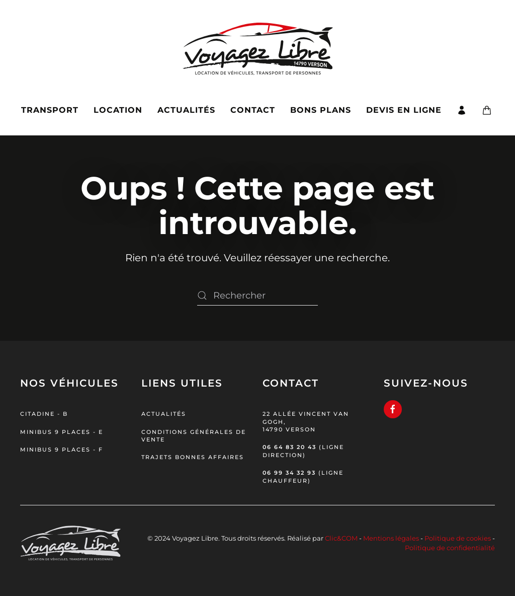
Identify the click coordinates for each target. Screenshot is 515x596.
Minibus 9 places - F (61, 449)
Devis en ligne (404, 110)
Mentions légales (391, 538)
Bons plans (320, 110)
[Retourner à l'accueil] (258, 42)
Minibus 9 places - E (61, 431)
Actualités (186, 110)
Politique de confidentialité (450, 548)
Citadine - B (44, 413)
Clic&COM (341, 538)
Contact (252, 110)
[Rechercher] (257, 295)
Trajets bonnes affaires (192, 457)
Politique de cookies (457, 538)
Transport (49, 110)
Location (118, 110)
